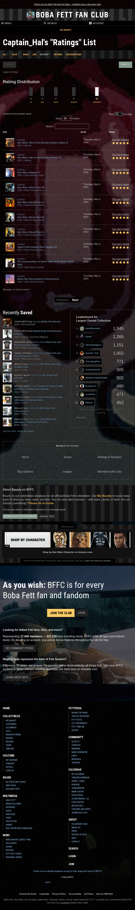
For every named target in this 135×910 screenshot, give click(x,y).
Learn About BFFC (17, 677)
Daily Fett (10, 800)
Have (14, 54)
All (4, 54)
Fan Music (10, 807)
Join (71, 864)
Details (9, 767)
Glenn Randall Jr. (80, 798)
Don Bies (76, 784)
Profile (125, 64)
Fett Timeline (78, 727)
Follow (9, 64)
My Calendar (78, 774)
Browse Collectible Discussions (20, 516)
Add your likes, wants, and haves (18, 431)
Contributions (73, 54)
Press (74, 831)
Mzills (86, 337)
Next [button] (75, 299)
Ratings (9, 738)
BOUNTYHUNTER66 (93, 378)
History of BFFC (79, 834)
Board (7, 777)
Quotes (75, 730)
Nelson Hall (77, 805)
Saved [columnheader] (83, 132)
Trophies (76, 762)
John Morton (78, 788)
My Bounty (65, 30)
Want (26, 54)
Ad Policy (88, 894)
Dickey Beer (77, 795)
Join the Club (61, 613)
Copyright (44, 894)
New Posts (11, 785)
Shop (74, 838)
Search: (67, 126)
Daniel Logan (78, 781)
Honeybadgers (90, 345)
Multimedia (10, 796)
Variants (10, 763)
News (6, 835)
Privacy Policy (59, 894)
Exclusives (11, 843)
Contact (76, 841)
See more (80, 417)
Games (9, 825)
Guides (9, 846)
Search (50, 23)
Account (96, 23)
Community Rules (28, 894)
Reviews (58, 54)
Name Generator (79, 752)
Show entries (67, 118)
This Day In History (80, 716)
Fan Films (10, 814)
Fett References (79, 723)
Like (34, 54)
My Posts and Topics (16, 782)
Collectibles (11, 716)
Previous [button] (63, 299)
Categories (11, 724)
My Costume (11, 760)
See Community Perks (19, 648)
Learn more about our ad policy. (98, 561)
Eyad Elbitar (78, 802)
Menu (6, 23)
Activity (75, 741)
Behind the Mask (80, 712)
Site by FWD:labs (104, 894)
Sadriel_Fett (89, 353)
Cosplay (10, 770)
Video (8, 818)
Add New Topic (47, 516)
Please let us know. (41, 503)
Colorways (11, 727)
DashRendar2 (90, 328)
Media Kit (76, 827)
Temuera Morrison (80, 777)
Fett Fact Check (13, 853)
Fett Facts (77, 719)
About (73, 819)
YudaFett (87, 394)
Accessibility (75, 894)
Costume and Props (81, 809)
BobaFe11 (88, 386)
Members (76, 748)
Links (74, 755)
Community (76, 737)
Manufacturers (13, 734)
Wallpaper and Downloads (19, 828)
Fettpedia (75, 708)
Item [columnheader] (5, 132)
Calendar (75, 769)
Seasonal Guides (14, 857)
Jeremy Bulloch (79, 812)
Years (8, 745)
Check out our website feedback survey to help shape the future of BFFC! (67, 871)
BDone (86, 403)
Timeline (10, 748)
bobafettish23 (90, 370)
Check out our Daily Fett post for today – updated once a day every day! (67, 4)
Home (6, 708)
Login (81, 612)
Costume (8, 755)
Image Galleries (13, 803)
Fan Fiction (11, 821)
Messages (76, 759)
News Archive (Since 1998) (18, 839)
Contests (76, 745)
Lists (8, 731)
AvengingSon (90, 361)
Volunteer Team (79, 824)
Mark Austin (77, 791)
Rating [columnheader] (112, 132)
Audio (8, 811)
